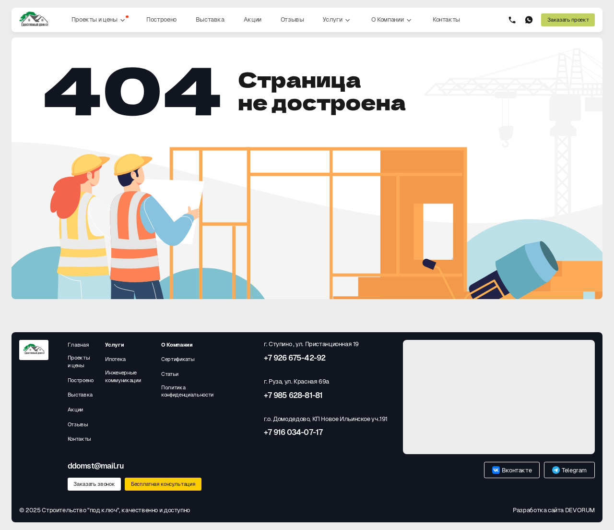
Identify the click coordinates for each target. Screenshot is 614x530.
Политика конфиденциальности (187, 391)
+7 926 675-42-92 (294, 358)
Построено (161, 19)
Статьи (169, 374)
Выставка (210, 19)
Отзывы (292, 19)
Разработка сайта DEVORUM (554, 510)
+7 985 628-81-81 (293, 395)
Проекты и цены (100, 19)
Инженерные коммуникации (123, 376)
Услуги (337, 19)
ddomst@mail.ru (96, 466)
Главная (78, 345)
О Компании (392, 19)
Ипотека (115, 359)
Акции (252, 19)
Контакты (446, 19)
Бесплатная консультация (163, 484)
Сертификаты (177, 359)
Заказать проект (568, 20)
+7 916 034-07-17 (293, 432)
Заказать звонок (94, 484)
